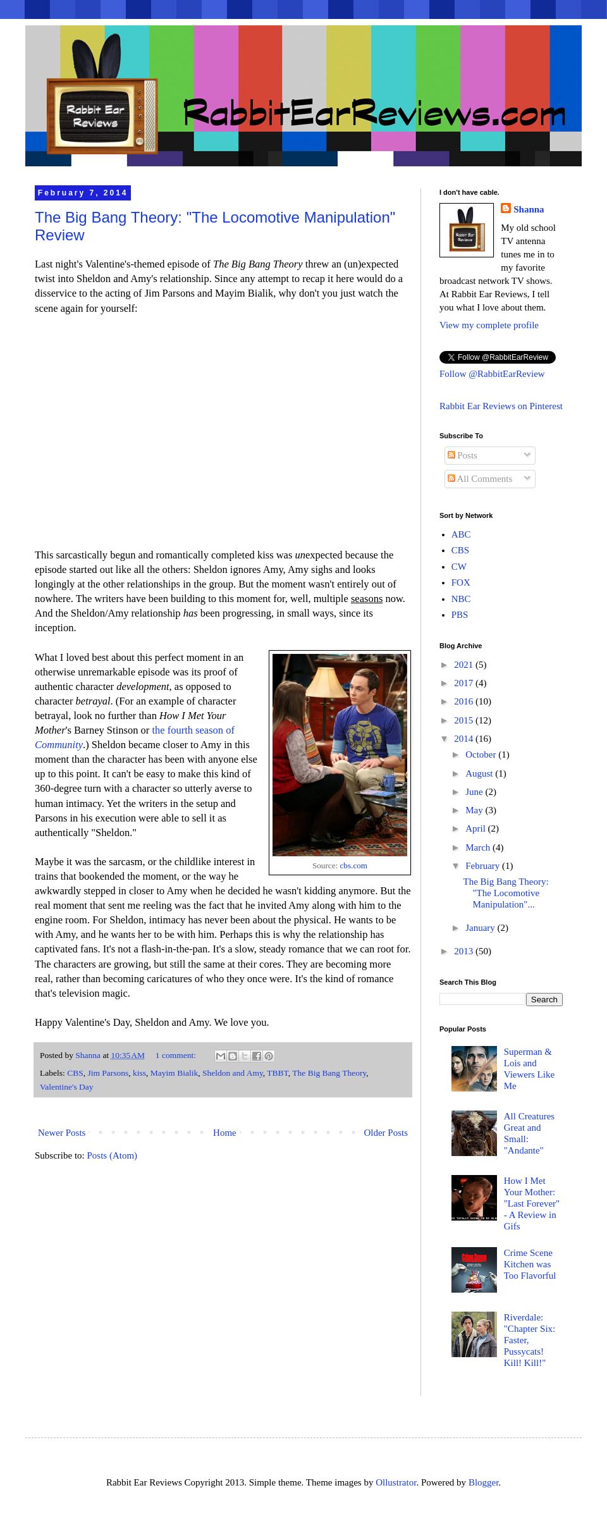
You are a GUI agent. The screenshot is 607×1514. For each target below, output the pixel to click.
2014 (464, 739)
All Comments (480, 479)
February (483, 866)
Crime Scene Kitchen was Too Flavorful (530, 1264)
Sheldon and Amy (232, 1073)
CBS (75, 1073)
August (480, 773)
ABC (461, 534)
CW (459, 567)
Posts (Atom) (112, 1155)
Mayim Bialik (174, 1073)
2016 (464, 701)
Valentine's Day (67, 1087)
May (475, 810)
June (475, 792)
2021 (464, 665)
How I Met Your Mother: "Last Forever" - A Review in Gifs (532, 1203)
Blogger (484, 1482)
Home (224, 1133)
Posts (462, 455)
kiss (139, 1073)
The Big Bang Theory (329, 1073)
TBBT (277, 1073)
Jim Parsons (107, 1073)
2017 (464, 683)
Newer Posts (61, 1133)
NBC (461, 599)
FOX (460, 582)
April (476, 828)
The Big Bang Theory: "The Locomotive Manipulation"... (506, 893)
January (481, 928)
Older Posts (386, 1133)
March (479, 847)
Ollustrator (396, 1482)
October (481, 754)
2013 (464, 951)
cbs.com (354, 865)
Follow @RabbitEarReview (492, 374)
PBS (460, 615)
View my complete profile (489, 325)
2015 (464, 720)
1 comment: (177, 1055)
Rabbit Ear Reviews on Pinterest (501, 406)
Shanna (528, 209)
